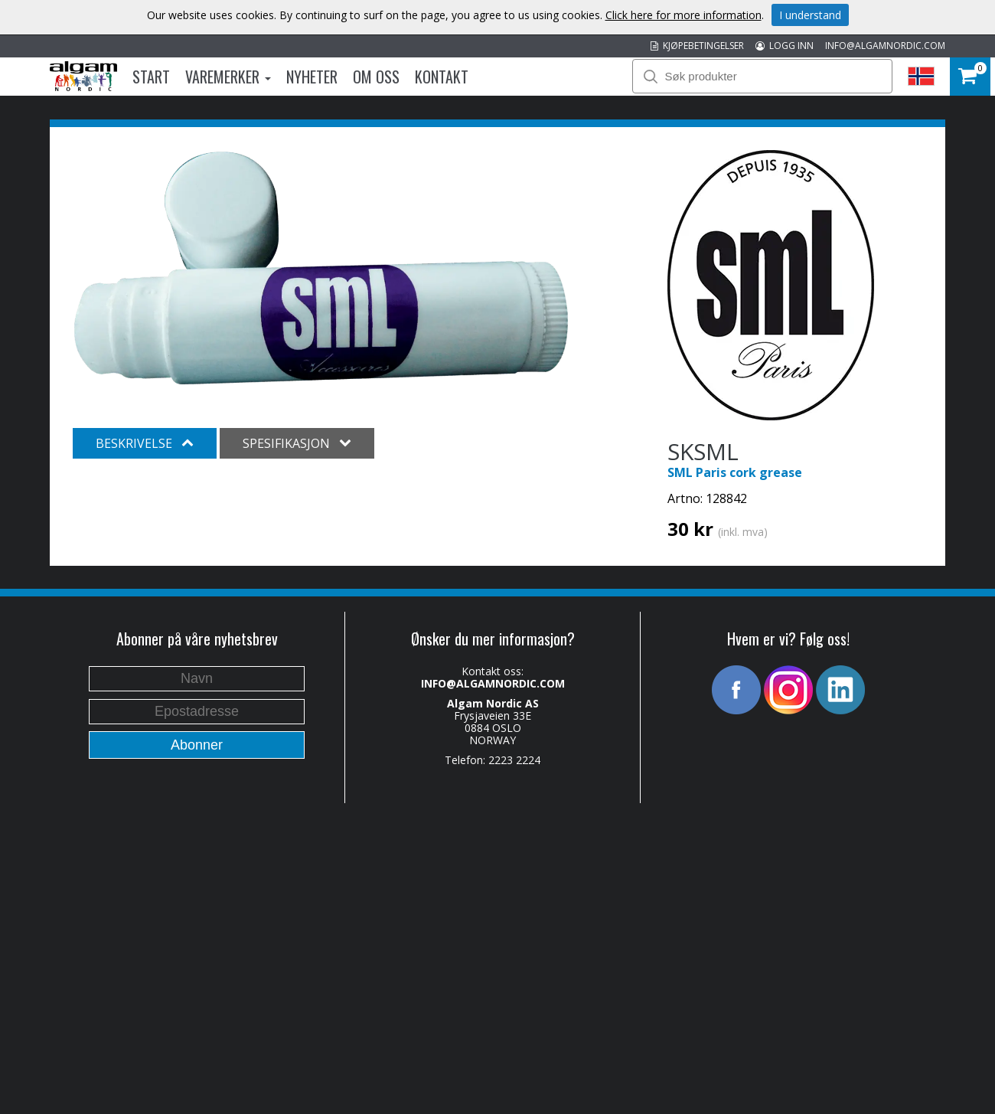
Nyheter (312, 76)
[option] (321, 268)
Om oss (376, 76)
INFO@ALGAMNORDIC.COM (885, 45)
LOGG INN (784, 45)
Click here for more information (683, 15)
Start (151, 76)
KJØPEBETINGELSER (697, 45)
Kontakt (441, 76)
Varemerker (228, 76)
